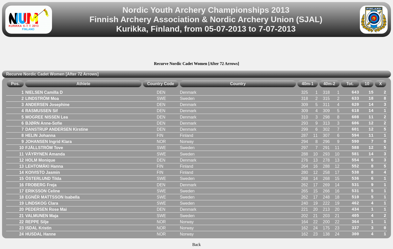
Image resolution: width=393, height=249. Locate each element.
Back (196, 244)
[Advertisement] (196, 49)
